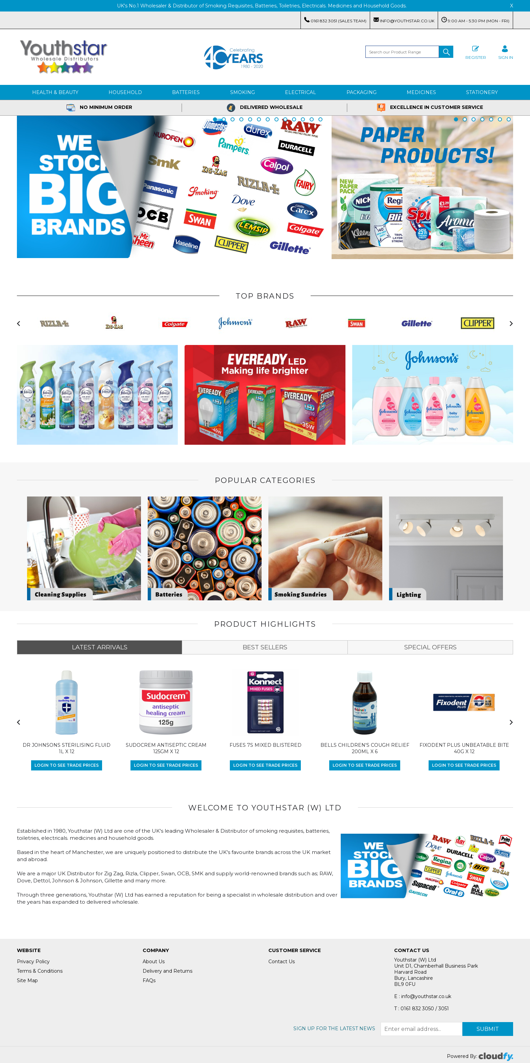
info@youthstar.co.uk (404, 20)
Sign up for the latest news (334, 1028)
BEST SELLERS (265, 647)
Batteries (186, 92)
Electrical (300, 92)
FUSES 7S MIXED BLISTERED (266, 745)
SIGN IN (505, 52)
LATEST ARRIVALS (99, 647)
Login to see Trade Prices (66, 765)
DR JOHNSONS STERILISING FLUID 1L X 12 (67, 748)
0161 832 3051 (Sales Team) (335, 20)
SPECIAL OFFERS (430, 647)
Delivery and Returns (167, 971)
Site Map (27, 980)
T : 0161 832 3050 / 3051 (421, 1009)
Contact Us (281, 961)
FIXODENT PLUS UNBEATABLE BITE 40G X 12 (464, 748)
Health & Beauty (55, 92)
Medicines (421, 92)
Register (475, 52)
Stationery (482, 92)
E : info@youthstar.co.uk (422, 996)
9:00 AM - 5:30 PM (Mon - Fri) (475, 20)
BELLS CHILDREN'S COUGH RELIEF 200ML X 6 (364, 748)
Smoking (242, 92)
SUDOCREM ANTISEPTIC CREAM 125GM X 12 (166, 748)
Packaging (361, 92)
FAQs (149, 980)
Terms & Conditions (40, 971)
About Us (154, 961)
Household (125, 92)
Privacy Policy (33, 961)
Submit (488, 1029)
